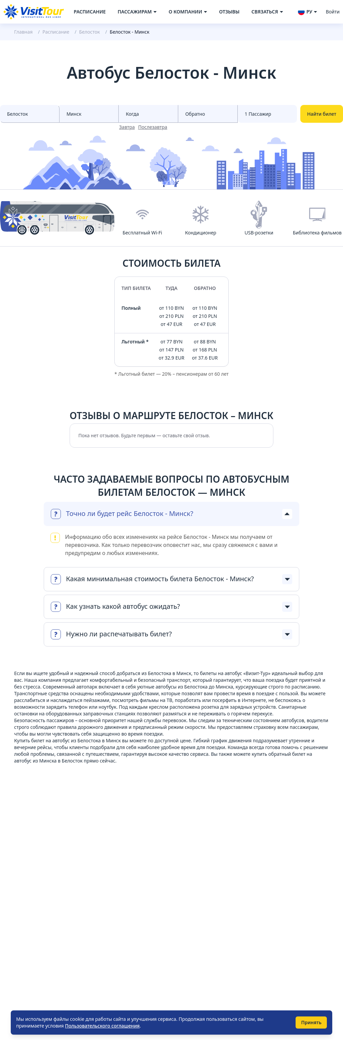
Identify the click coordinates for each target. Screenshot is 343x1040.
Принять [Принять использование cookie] (311, 1022)
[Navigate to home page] (33, 12)
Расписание (90, 11)
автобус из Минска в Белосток (48, 760)
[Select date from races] (148, 113)
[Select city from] (29, 113)
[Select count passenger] (267, 113)
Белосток (89, 32)
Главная (23, 32)
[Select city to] (89, 113)
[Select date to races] (208, 113)
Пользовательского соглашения (102, 1026)
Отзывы (229, 11)
